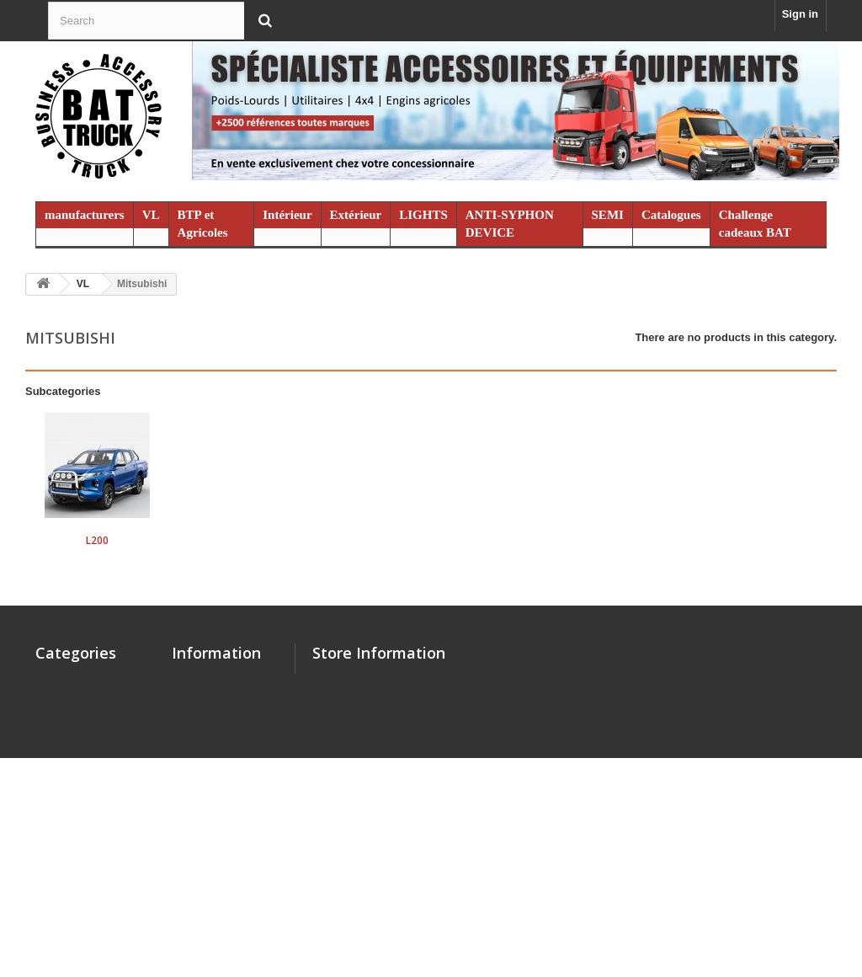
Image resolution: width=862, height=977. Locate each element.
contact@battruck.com (431, 772)
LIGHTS (423, 215)
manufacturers (85, 215)
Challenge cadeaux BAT (755, 223)
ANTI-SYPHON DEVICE (510, 223)
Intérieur (287, 215)
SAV (183, 724)
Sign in (800, 14)
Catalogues (671, 215)
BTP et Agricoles (203, 223)
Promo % (58, 870)
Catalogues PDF (214, 804)
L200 (97, 540)
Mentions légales (216, 783)
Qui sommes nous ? (224, 702)
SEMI (608, 215)
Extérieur (356, 215)
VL (151, 215)
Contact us (200, 680)
